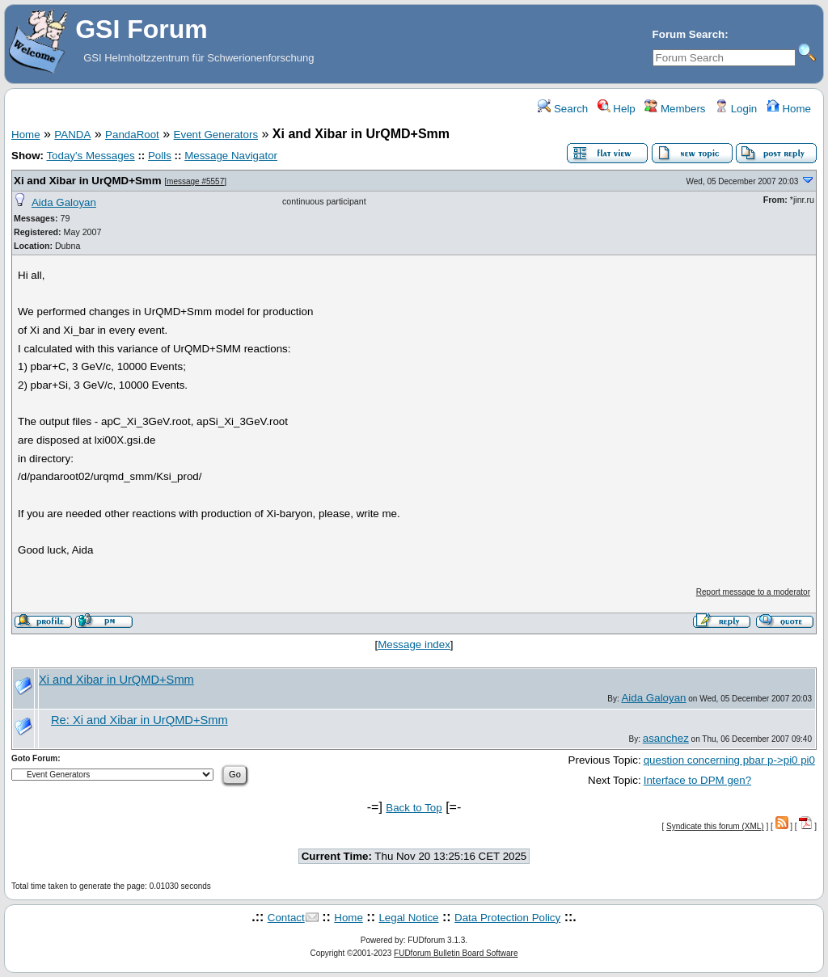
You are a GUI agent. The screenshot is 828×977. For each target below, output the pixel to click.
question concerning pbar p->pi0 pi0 (729, 760)
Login (736, 109)
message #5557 (195, 181)
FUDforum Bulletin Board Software (456, 953)
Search (563, 109)
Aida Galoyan (64, 202)
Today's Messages (90, 155)
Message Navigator (230, 155)
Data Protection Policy (507, 918)
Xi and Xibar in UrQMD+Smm (88, 181)
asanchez (666, 738)
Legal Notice (408, 918)
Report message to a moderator (753, 591)
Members (674, 109)
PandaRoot (132, 134)
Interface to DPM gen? (697, 780)
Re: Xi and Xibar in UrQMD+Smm (139, 720)
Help (617, 109)
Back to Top (413, 808)
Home (789, 109)
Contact (286, 918)
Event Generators (216, 134)
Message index (414, 644)
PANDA (72, 134)
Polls (159, 155)
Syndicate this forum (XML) (715, 826)
